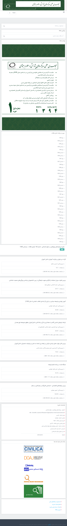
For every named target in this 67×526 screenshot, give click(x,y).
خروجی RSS (58, 510)
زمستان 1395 (60, 147)
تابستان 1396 (60, 153)
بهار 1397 (61, 159)
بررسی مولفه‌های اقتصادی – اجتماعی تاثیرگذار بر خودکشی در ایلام (48, 386)
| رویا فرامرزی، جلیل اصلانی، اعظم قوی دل (48, 327)
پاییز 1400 (61, 188)
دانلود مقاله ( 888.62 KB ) (49, 293)
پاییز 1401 (61, 200)
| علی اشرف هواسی (53, 306)
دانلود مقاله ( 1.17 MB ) (50, 377)
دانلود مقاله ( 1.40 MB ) (50, 356)
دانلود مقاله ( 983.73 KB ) (49, 335)
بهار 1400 (61, 182)
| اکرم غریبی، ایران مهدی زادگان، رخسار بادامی (47, 348)
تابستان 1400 (60, 185)
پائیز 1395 (61, 144)
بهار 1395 (61, 138)
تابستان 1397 (60, 161)
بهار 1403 (61, 218)
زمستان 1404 (60, 239)
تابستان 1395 (60, 141)
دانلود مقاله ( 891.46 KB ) (49, 272)
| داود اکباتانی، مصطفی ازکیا (51, 285)
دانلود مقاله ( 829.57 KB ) (49, 314)
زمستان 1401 (60, 203)
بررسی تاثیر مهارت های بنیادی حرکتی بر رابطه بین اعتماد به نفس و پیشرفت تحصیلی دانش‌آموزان (40, 344)
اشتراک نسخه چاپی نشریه (55, 507)
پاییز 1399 (61, 176)
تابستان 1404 (60, 233)
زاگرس (49, 524)
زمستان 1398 (60, 170)
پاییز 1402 (61, 212)
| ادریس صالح (54, 264)
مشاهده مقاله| (59, 272)
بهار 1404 (61, 230)
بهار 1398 (61, 164)
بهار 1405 (61, 242)
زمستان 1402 (60, 215)
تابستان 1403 (60, 221)
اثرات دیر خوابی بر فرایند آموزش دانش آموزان (54, 259)
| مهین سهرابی (54, 390)
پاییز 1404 (61, 236)
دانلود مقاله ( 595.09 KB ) (49, 398)
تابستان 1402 (60, 209)
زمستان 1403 (60, 227)
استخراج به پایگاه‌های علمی (55, 502)
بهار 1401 (61, 194)
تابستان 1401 (60, 197)
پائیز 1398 (61, 167)
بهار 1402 (61, 206)
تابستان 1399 (60, 173)
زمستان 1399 (60, 179)
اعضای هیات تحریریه (56, 504)
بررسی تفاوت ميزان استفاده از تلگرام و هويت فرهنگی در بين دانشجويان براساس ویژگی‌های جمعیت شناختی (37, 280)
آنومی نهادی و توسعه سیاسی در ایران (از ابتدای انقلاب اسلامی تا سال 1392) (45, 301)
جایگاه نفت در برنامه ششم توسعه (57, 365)
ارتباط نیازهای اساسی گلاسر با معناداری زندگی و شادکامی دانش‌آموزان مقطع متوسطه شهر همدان (40, 323)
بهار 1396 (61, 150)
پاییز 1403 (61, 224)
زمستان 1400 (60, 191)
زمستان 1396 (60, 156)
